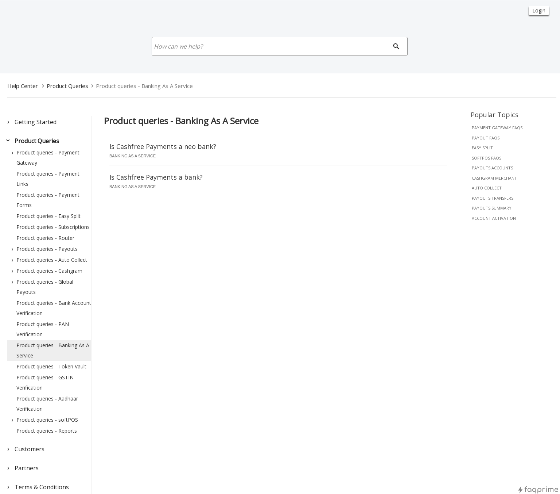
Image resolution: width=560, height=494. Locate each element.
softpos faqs (486, 158)
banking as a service (132, 156)
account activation (494, 218)
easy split (482, 147)
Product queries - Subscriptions (53, 226)
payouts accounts (492, 168)
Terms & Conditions (42, 487)
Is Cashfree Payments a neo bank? (162, 146)
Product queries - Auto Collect (51, 259)
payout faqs (485, 138)
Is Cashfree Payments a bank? (156, 177)
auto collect (487, 188)
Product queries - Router (45, 237)
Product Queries (37, 141)
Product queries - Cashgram (49, 270)
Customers (29, 449)
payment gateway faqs (497, 127)
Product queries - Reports (46, 430)
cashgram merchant (494, 178)
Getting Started (36, 122)
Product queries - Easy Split (48, 215)
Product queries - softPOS (47, 419)
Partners (27, 468)
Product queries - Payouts (47, 248)
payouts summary (492, 208)
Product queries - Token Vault (51, 366)
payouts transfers (492, 198)
